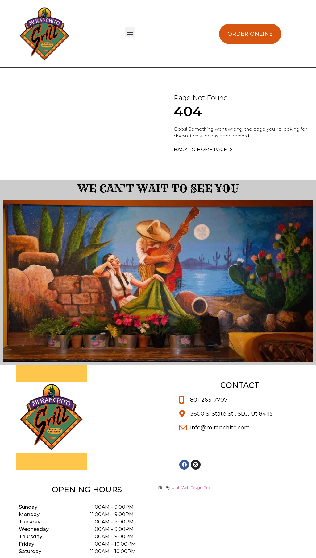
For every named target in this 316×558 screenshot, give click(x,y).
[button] (130, 32)
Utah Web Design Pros (191, 487)
